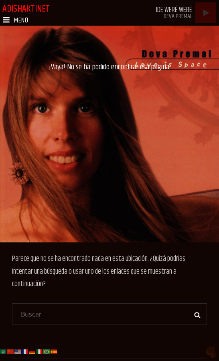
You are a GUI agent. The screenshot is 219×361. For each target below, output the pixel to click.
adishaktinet (26, 9)
